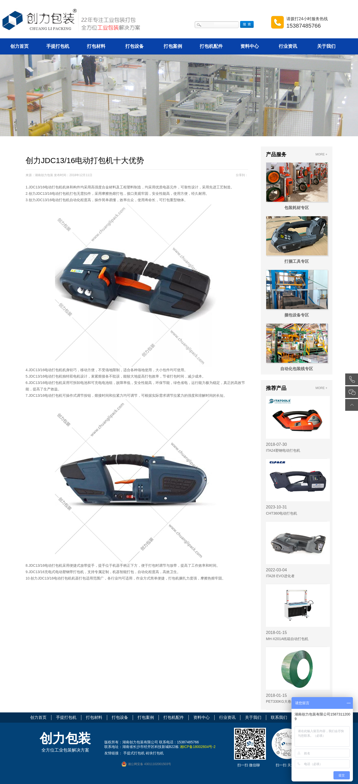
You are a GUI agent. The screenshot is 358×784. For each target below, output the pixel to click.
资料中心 (249, 46)
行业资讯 (288, 46)
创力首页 (19, 46)
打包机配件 (211, 46)
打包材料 (96, 46)
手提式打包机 (134, 753)
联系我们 (279, 717)
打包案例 (173, 46)
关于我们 (326, 46)
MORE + (321, 154)
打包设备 (134, 46)
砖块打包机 (155, 753)
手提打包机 (57, 46)
